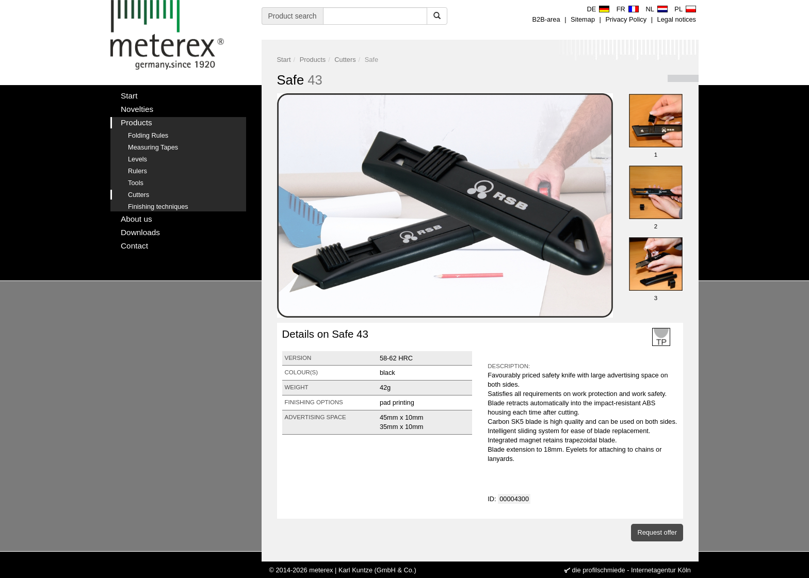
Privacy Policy (625, 19)
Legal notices (676, 19)
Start (284, 59)
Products (313, 59)
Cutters (344, 59)
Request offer (657, 532)
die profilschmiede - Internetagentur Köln (631, 570)
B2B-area (546, 19)
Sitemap (583, 19)
